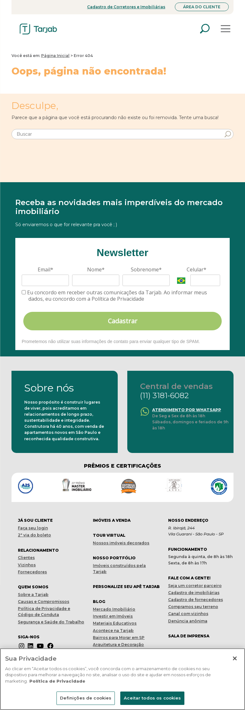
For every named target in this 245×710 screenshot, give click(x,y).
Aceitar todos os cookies (152, 697)
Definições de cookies (86, 697)
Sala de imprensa (188, 636)
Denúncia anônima (187, 621)
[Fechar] (235, 658)
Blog (99, 601)
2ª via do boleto (34, 535)
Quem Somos (33, 586)
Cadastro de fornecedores (195, 599)
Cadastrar (122, 321)
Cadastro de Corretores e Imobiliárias (126, 6)
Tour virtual (109, 535)
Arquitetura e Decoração (118, 644)
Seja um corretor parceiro (195, 585)
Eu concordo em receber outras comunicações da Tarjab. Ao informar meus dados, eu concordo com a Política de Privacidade (114, 295)
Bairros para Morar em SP (119, 637)
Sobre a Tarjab (33, 594)
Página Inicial (55, 55)
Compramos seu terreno (193, 606)
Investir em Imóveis (113, 616)
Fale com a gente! (189, 578)
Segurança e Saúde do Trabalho (51, 622)
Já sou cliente (35, 520)
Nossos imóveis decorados (121, 543)
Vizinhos (27, 565)
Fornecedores (32, 572)
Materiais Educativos (115, 623)
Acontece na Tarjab (113, 630)
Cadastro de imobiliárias (193, 592)
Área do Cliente (201, 6)
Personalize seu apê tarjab (126, 586)
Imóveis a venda (111, 520)
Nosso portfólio (114, 558)
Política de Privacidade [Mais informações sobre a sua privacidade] (57, 681)
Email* (45, 269)
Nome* (96, 269)
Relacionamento (38, 550)
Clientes (26, 557)
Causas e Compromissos (43, 601)
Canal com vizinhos (188, 613)
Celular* (196, 269)
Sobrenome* (146, 269)
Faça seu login (33, 528)
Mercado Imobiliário (114, 609)
